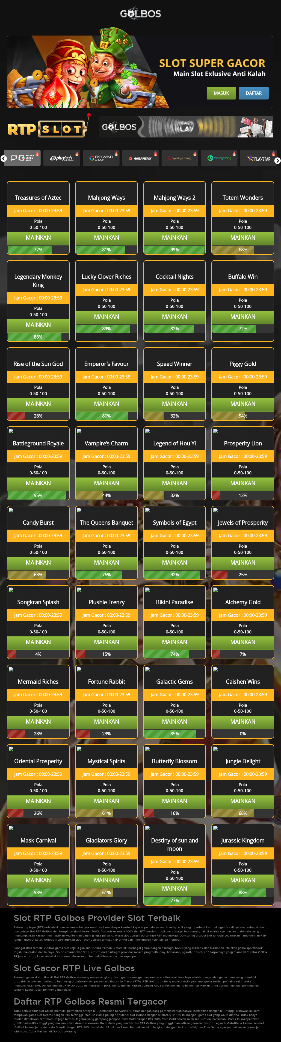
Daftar (254, 93)
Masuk (221, 93)
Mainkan (38, 237)
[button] (277, 161)
